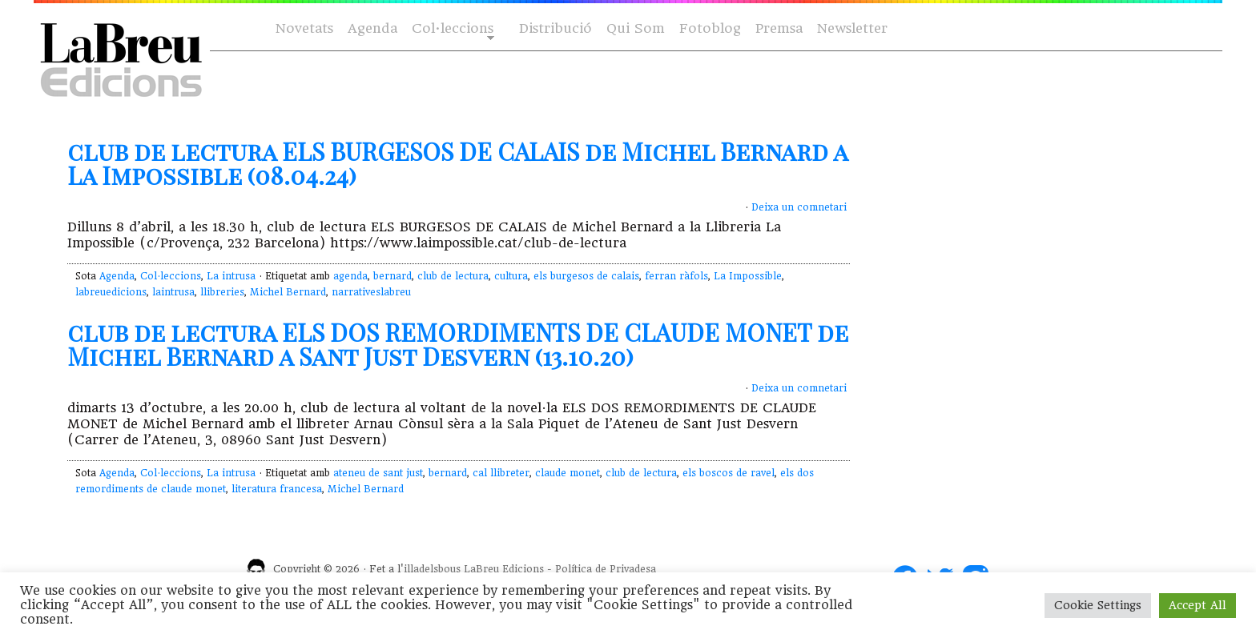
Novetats (304, 28)
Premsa (779, 28)
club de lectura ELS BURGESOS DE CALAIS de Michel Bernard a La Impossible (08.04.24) (457, 163)
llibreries (222, 292)
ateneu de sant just (378, 473)
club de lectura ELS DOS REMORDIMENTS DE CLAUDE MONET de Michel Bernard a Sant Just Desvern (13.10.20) (457, 344)
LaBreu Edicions (504, 569)
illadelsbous (432, 569)
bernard (392, 276)
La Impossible (748, 276)
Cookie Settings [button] (1097, 605)
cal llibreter (501, 473)
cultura (511, 276)
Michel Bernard (288, 292)
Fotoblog (710, 28)
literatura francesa (276, 489)
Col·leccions (451, 29)
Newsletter (852, 28)
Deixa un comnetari (799, 207)
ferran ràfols (676, 276)
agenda (350, 276)
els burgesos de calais (586, 276)
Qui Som (635, 28)
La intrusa (231, 276)
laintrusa (173, 292)
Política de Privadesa (605, 569)
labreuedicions (111, 292)
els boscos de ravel (728, 473)
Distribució (555, 28)
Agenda (372, 28)
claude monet (567, 473)
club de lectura (453, 276)
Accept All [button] (1197, 605)
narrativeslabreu (371, 292)
